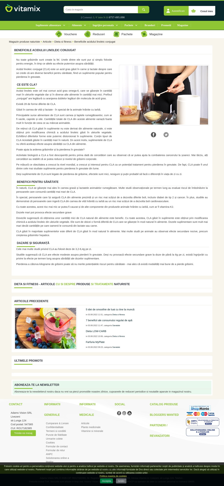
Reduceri (99, 34)
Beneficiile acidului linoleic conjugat (94, 41)
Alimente (77, 25)
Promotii (166, 25)
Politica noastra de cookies (113, 476)
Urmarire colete (54, 438)
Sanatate (116, 325)
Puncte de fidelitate (56, 434)
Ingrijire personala (103, 25)
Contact (15, 404)
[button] (176, 9)
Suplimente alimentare (48, 25)
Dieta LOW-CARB (96, 331)
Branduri (150, 25)
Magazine (182, 25)
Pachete (128, 25)
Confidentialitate (54, 427)
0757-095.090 (117, 17)
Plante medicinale (91, 427)
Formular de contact (57, 446)
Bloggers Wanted (164, 414)
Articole (47, 41)
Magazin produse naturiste (24, 41)
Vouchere (70, 34)
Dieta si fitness (63, 41)
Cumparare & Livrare (57, 423)
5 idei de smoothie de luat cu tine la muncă (110, 309)
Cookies (50, 442)
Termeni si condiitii (56, 431)
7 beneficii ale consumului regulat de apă (109, 320)
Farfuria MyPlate (95, 342)
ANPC (49, 454)
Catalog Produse (164, 404)
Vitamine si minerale (92, 431)
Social (120, 404)
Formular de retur (55, 450)
